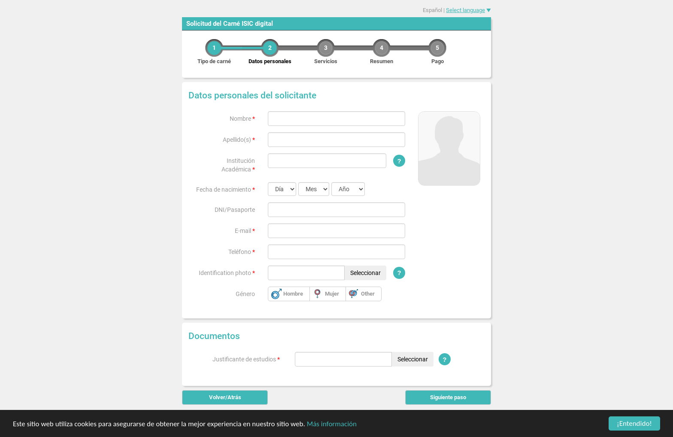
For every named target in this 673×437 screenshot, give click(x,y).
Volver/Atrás (225, 397)
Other (368, 293)
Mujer (332, 293)
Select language (465, 10)
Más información (332, 423)
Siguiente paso (448, 397)
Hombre (293, 293)
